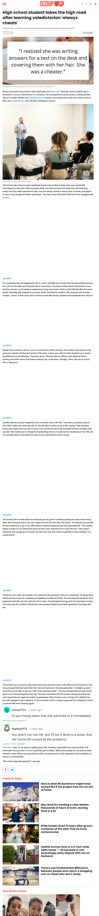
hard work (55, 91)
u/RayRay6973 (21, 744)
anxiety (6, 197)
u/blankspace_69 (36, 98)
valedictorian (18, 101)
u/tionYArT (7, 747)
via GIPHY (7, 278)
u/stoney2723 (21, 720)
